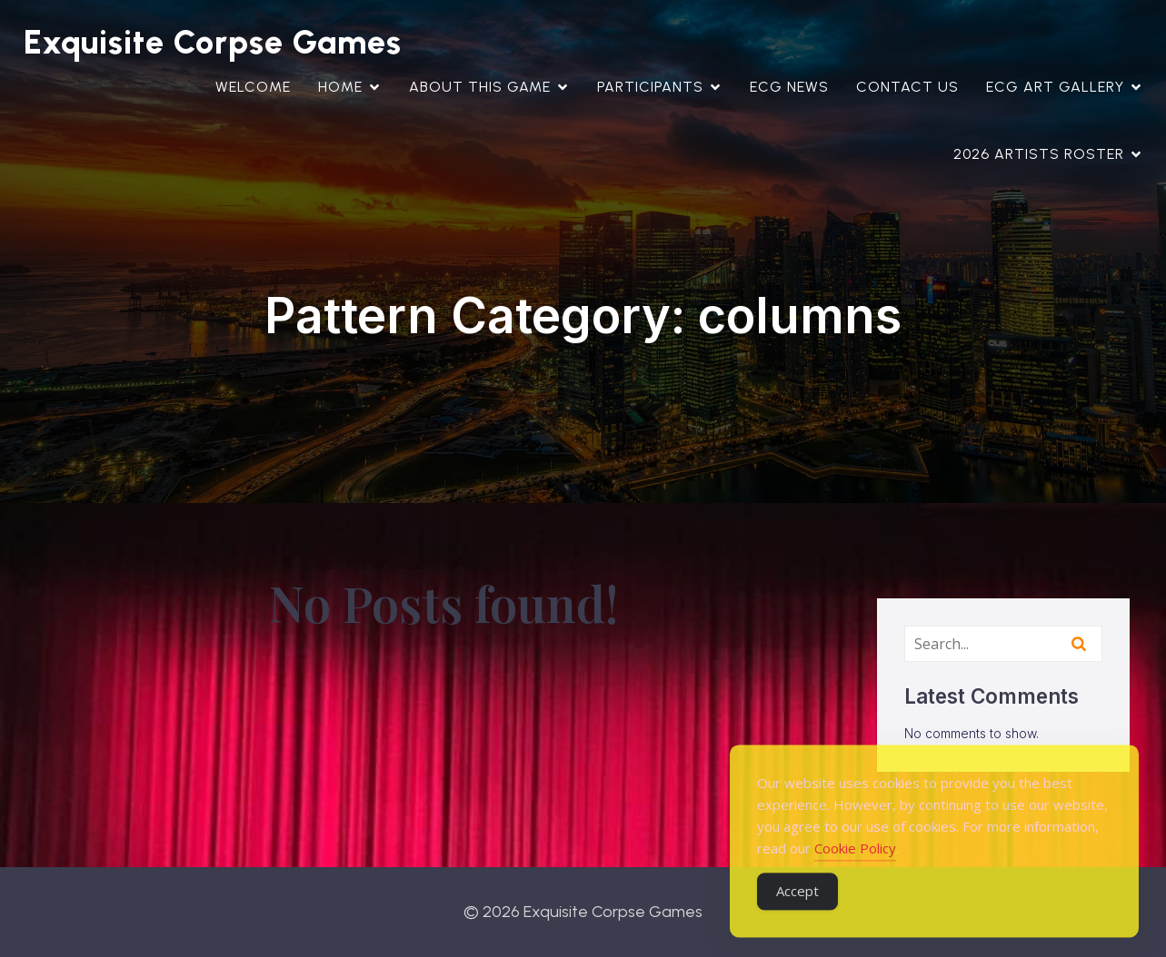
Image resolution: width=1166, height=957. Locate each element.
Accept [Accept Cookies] (797, 910)
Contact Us (907, 86)
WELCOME (253, 86)
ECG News (789, 86)
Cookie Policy (855, 867)
